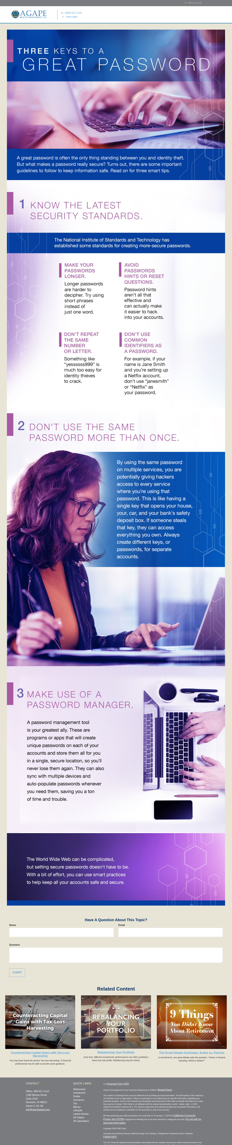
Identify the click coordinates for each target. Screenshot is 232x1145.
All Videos (78, 1118)
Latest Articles (81, 1114)
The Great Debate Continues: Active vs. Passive (191, 1053)
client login (71, 16)
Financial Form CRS (113, 1084)
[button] (189, 15)
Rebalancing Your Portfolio (116, 1053)
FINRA (195, 1127)
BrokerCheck (162, 1089)
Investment (79, 1093)
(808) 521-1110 (72, 12)
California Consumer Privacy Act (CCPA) (188, 1114)
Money (77, 1107)
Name (12, 925)
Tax (75, 1104)
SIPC (201, 1127)
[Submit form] (17, 973)
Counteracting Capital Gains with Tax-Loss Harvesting (40, 1055)
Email (121, 925)
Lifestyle (77, 1111)
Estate (76, 1097)
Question (14, 945)
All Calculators (81, 1121)
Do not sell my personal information (177, 1116)
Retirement (79, 1090)
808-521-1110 (193, 3)
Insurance (78, 1100)
